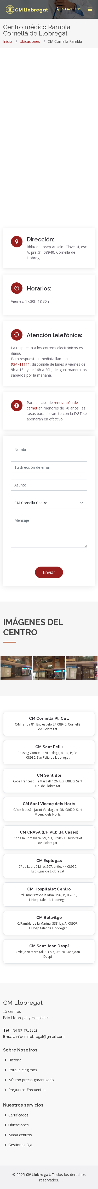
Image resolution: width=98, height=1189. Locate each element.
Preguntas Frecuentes (26, 1090)
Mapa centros (20, 1135)
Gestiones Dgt (20, 1145)
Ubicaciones (30, 41)
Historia (14, 1060)
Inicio (7, 41)
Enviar (49, 572)
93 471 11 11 (68, 9)
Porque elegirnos (22, 1070)
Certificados (18, 1115)
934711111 (20, 364)
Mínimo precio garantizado (31, 1080)
